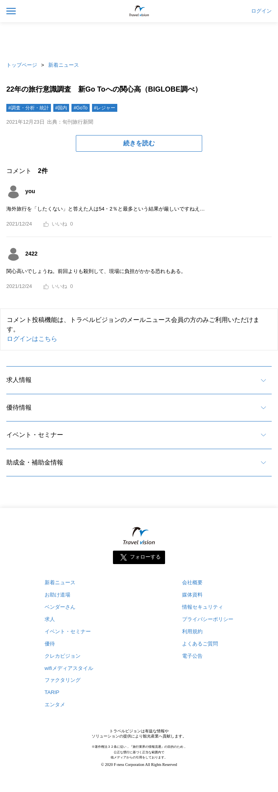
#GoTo (80, 108)
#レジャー (105, 108)
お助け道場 (57, 595)
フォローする (145, 557)
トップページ (21, 65)
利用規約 (192, 631)
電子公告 (192, 656)
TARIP (52, 692)
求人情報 (19, 379)
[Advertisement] (139, 39)
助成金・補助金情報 (34, 462)
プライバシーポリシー (207, 619)
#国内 (61, 108)
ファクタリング (63, 680)
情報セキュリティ (202, 607)
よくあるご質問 (200, 644)
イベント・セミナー (34, 434)
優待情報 (19, 407)
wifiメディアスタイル (69, 668)
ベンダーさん (60, 607)
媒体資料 (192, 595)
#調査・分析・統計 (28, 108)
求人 (50, 619)
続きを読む (139, 143)
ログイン (261, 11)
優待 (50, 644)
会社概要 (192, 582)
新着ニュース (63, 65)
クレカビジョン (63, 656)
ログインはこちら (32, 338)
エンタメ (55, 704)
